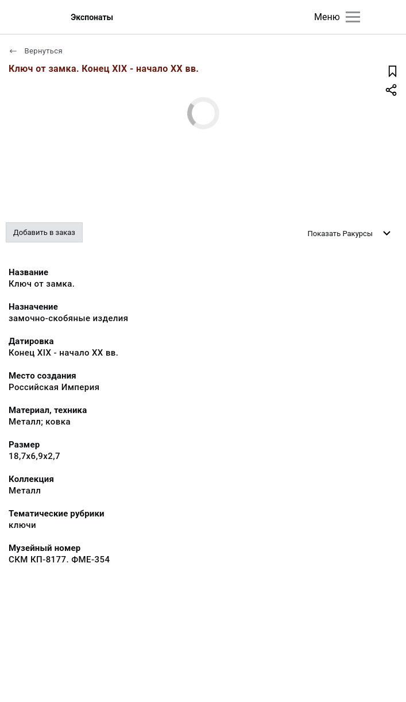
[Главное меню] (353, 17)
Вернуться (36, 51)
